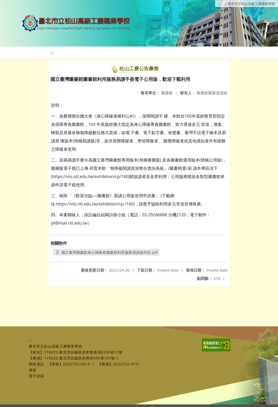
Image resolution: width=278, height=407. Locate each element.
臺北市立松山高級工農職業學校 (251, 3)
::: (219, 3)
